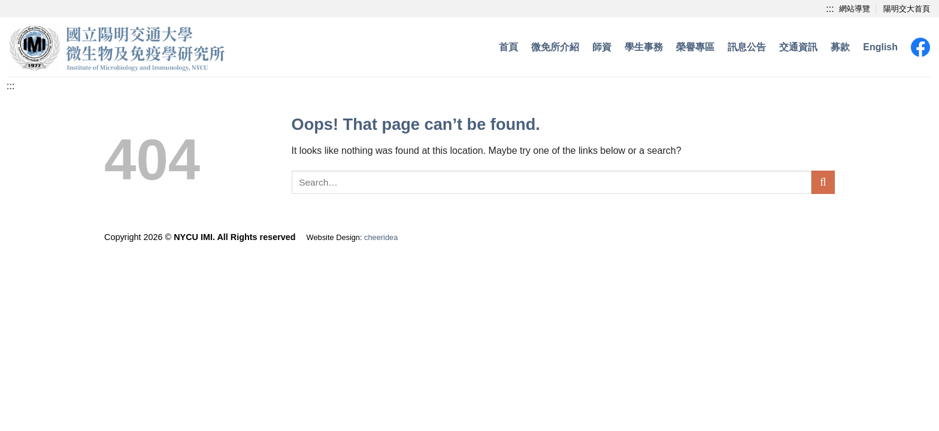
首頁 (508, 47)
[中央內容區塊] (10, 86)
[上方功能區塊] (830, 9)
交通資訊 (798, 47)
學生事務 (644, 47)
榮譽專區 (695, 47)
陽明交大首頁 (906, 8)
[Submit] (823, 182)
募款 (840, 47)
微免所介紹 (555, 47)
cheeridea (381, 237)
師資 (601, 47)
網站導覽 (854, 8)
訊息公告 (747, 47)
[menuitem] (880, 47)
